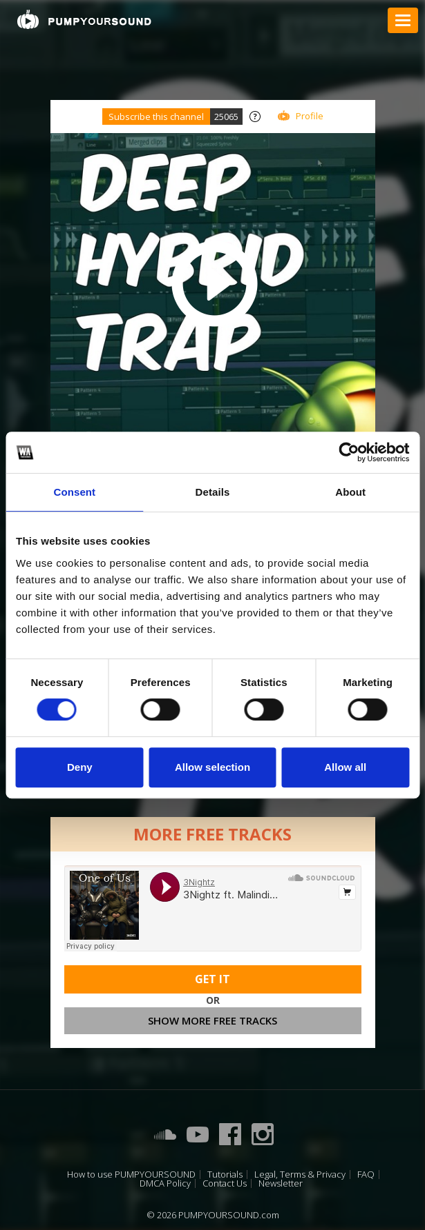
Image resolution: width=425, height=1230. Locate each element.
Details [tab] (213, 492)
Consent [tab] (74, 492)
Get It (212, 979)
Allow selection (212, 767)
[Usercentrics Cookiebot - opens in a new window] (348, 452)
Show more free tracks (212, 1020)
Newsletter (280, 1183)
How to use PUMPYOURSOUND (131, 1174)
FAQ (366, 1174)
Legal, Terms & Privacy (300, 1174)
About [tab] (350, 492)
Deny (80, 767)
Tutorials (225, 1174)
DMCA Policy (165, 1183)
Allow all (345, 767)
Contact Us (224, 1183)
